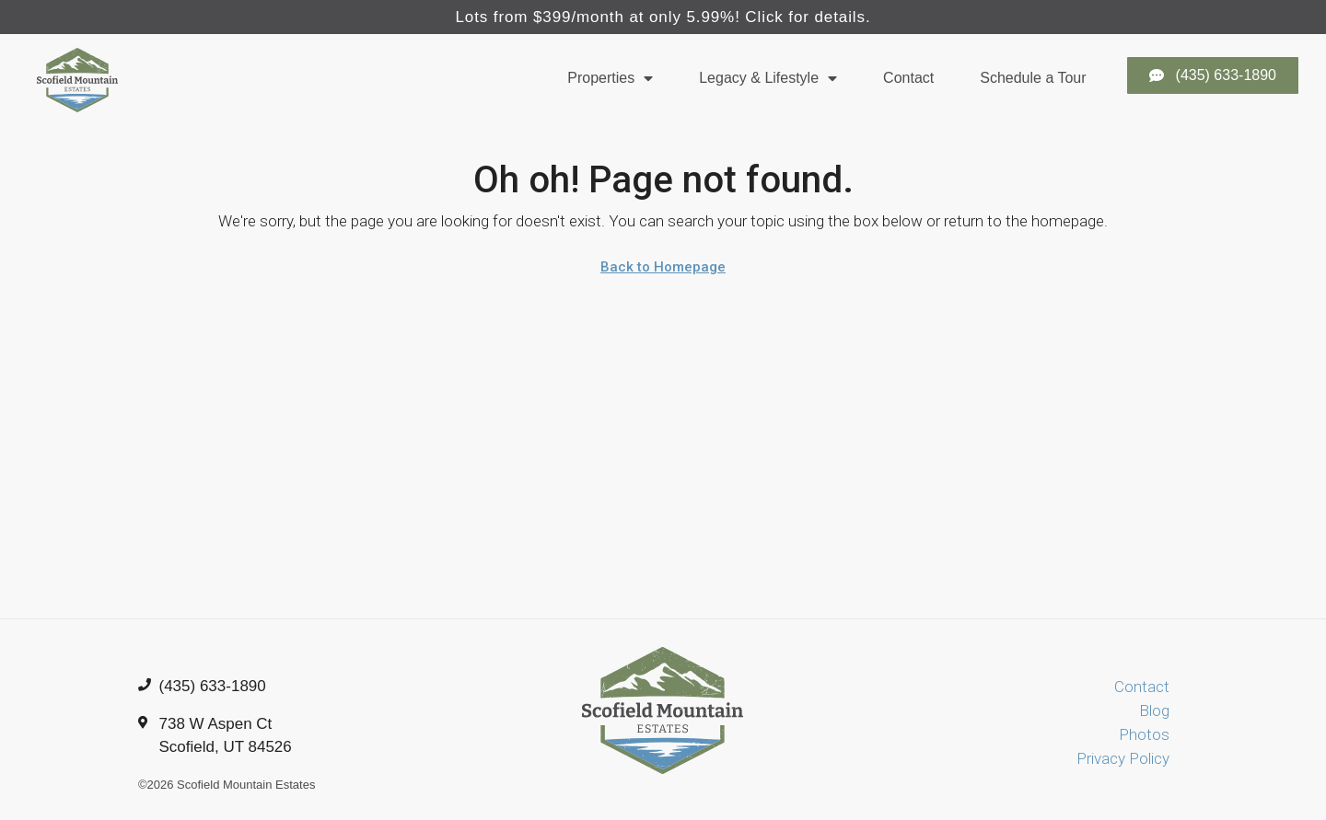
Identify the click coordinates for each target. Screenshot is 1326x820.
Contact (908, 78)
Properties (610, 78)
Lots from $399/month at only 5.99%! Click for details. (662, 17)
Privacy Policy (1122, 758)
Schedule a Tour (1033, 78)
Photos (1144, 734)
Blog (1154, 710)
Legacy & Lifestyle (768, 78)
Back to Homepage (663, 267)
